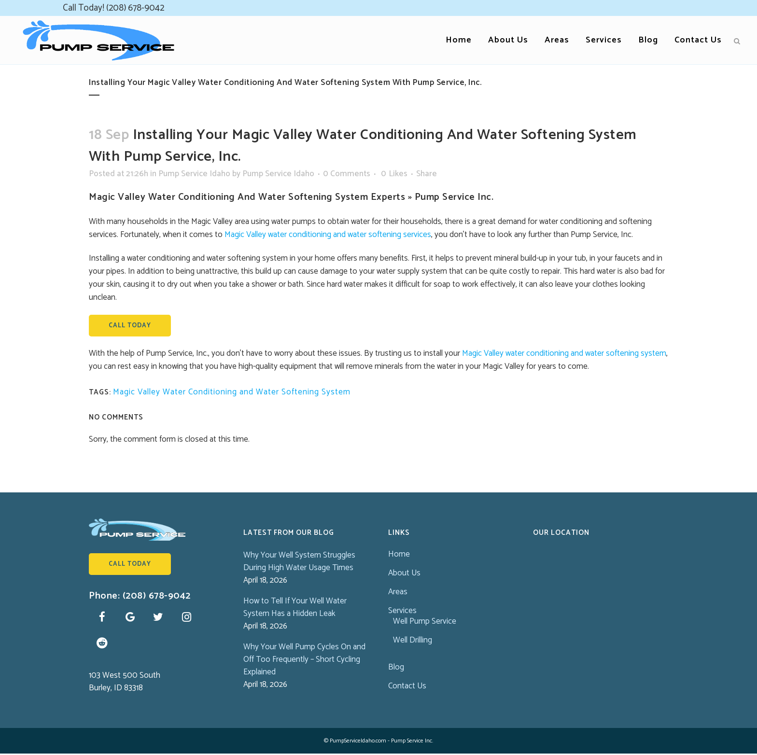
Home (399, 554)
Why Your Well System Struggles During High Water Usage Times (299, 561)
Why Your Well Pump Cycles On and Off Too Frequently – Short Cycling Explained (304, 659)
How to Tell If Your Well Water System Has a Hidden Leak (295, 607)
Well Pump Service (424, 621)
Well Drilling (412, 640)
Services (402, 610)
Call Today (130, 326)
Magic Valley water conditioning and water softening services (327, 234)
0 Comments (346, 174)
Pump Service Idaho (194, 174)
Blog (396, 667)
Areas (397, 592)
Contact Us (407, 686)
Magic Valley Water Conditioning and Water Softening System (231, 392)
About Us (404, 573)
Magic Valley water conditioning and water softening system (564, 353)
